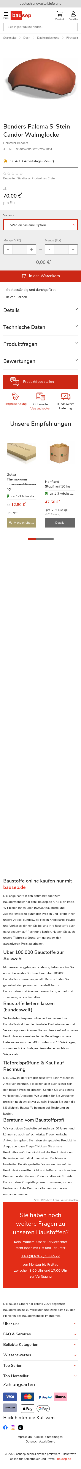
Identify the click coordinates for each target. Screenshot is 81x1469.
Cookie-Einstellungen (48, 1437)
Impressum (24, 1437)
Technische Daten (24, 327)
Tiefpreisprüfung (15, 404)
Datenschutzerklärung (40, 1441)
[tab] (40, 310)
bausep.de (64, 1459)
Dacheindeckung (48, 38)
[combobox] (40, 27)
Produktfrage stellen (38, 381)
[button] (32, 539)
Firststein (72, 38)
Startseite (9, 38)
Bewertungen (19, 361)
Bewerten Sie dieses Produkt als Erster (29, 178)
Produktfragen (20, 344)
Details (11, 310)
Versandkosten (40, 408)
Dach (26, 38)
